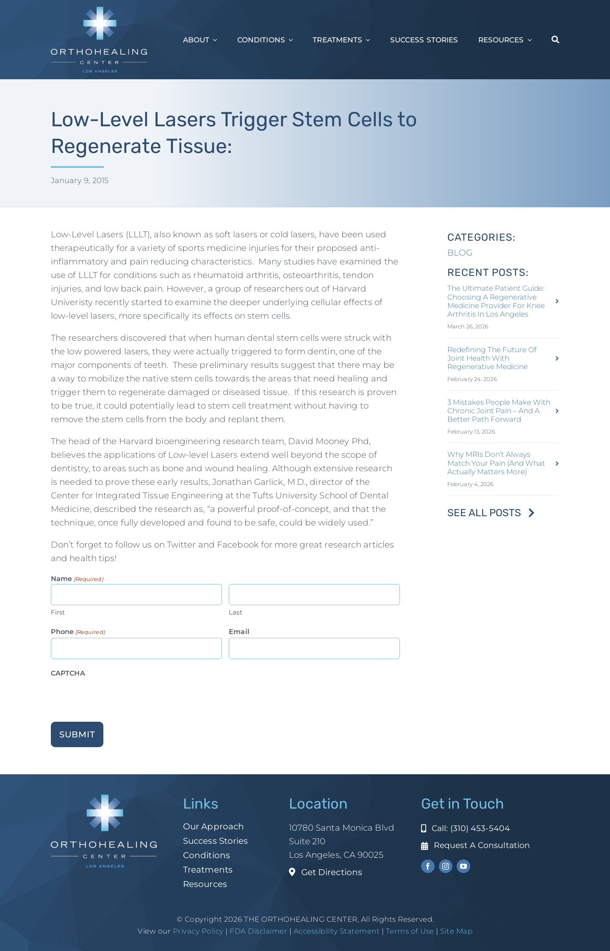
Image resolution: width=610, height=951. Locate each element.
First (58, 612)
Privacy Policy (198, 931)
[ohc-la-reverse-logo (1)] (99, 11)
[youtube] (463, 866)
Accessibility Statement (337, 931)
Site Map (456, 931)
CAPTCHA (68, 673)
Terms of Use (410, 931)
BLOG (459, 252)
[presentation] (115, 695)
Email (239, 632)
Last (235, 612)
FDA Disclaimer (258, 931)
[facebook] (428, 866)
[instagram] (445, 866)
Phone (78, 632)
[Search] (555, 39)
